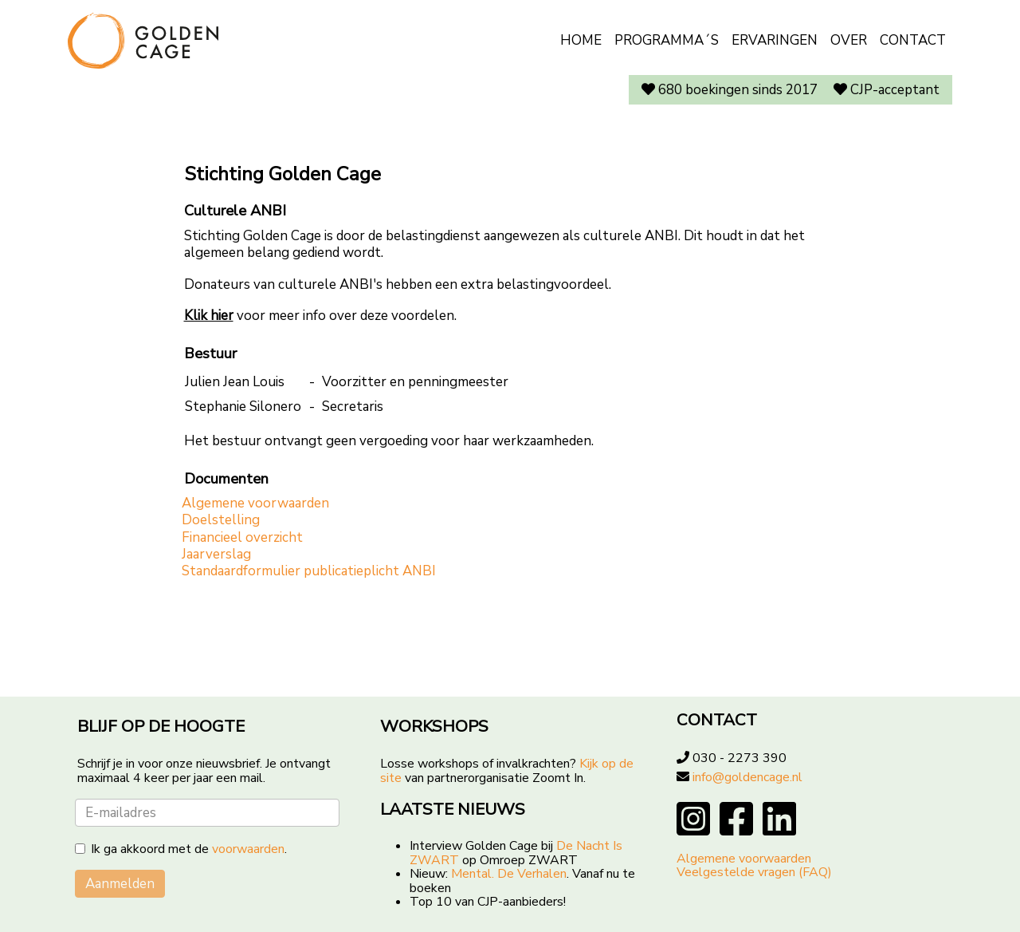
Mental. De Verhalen (509, 874)
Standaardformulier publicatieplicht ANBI (309, 571)
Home (581, 40)
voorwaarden (248, 849)
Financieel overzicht (242, 537)
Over (848, 40)
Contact (913, 40)
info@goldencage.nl (747, 777)
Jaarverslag (216, 554)
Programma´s (666, 40)
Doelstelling (221, 520)
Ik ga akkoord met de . (189, 850)
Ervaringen (775, 40)
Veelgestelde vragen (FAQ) (754, 872)
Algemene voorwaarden (255, 503)
